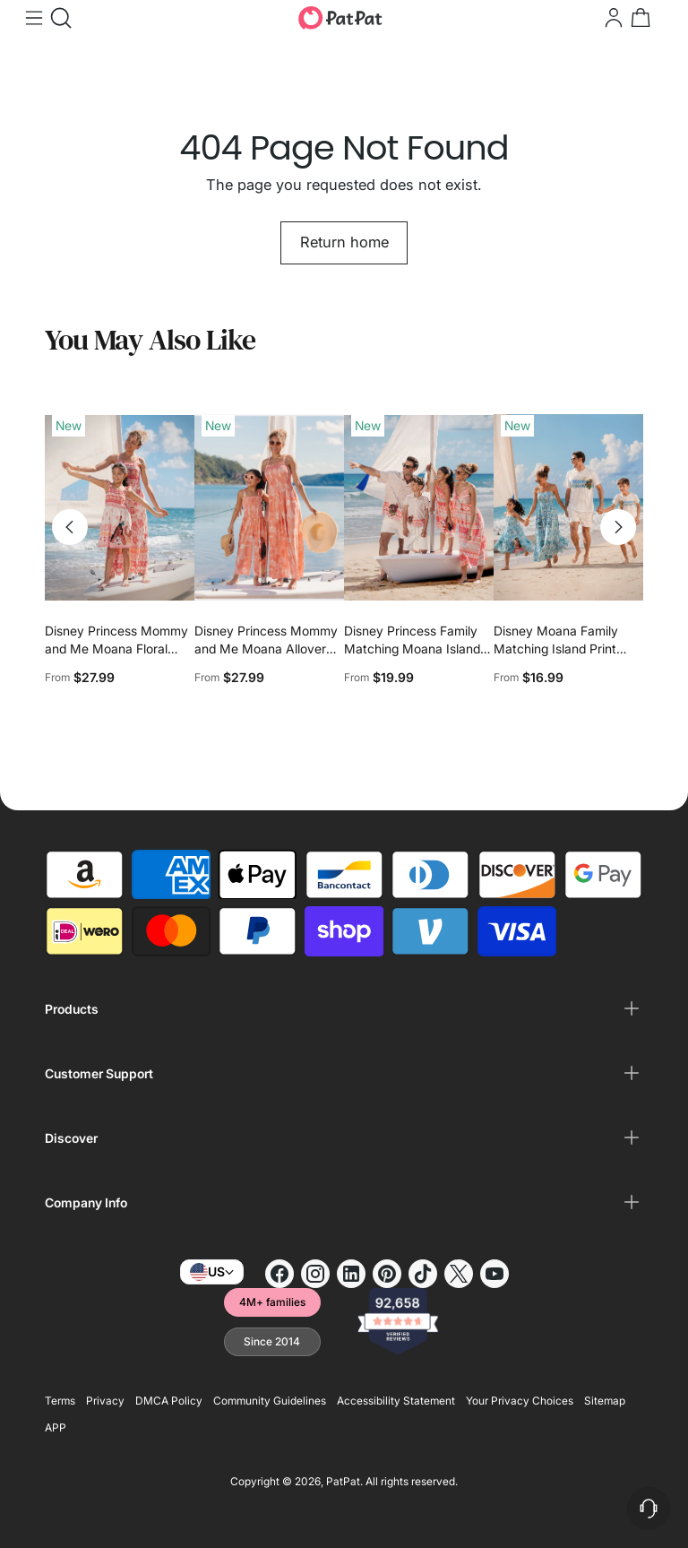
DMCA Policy (168, 1400)
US (212, 1272)
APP (55, 1427)
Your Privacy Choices (519, 1400)
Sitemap (604, 1400)
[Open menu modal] (32, 17)
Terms (60, 1400)
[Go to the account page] (611, 17)
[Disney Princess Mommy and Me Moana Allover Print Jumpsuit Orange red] (269, 508)
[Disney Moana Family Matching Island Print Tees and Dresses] (568, 508)
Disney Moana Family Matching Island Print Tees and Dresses (556, 648)
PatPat (343, 1481)
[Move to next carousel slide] (618, 527)
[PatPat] (340, 18)
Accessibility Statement (396, 1400)
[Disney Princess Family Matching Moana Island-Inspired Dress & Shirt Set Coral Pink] (419, 508)
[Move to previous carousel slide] (70, 527)
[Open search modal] (59, 17)
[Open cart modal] (638, 17)
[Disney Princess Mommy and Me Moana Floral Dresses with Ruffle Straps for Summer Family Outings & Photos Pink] (119, 508)
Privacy (105, 1400)
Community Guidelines (269, 1400)
